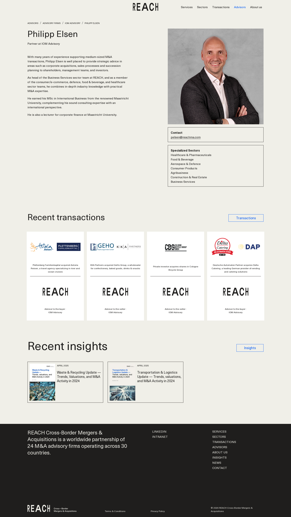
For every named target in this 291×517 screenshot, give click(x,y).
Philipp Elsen (92, 23)
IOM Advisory (72, 23)
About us (256, 7)
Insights (250, 347)
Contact (219, 468)
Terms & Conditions (115, 511)
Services (187, 7)
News (216, 462)
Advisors (240, 7)
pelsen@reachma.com (186, 137)
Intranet (160, 436)
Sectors (202, 7)
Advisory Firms (52, 23)
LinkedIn (159, 431)
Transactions (221, 7)
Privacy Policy (158, 511)
